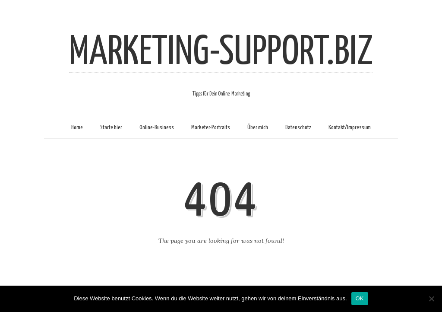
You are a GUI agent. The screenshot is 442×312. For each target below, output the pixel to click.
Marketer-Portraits (210, 127)
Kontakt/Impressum (349, 127)
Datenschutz (298, 127)
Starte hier (111, 127)
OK (360, 298)
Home (77, 127)
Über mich (257, 127)
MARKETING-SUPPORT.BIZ (221, 52)
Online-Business (156, 127)
